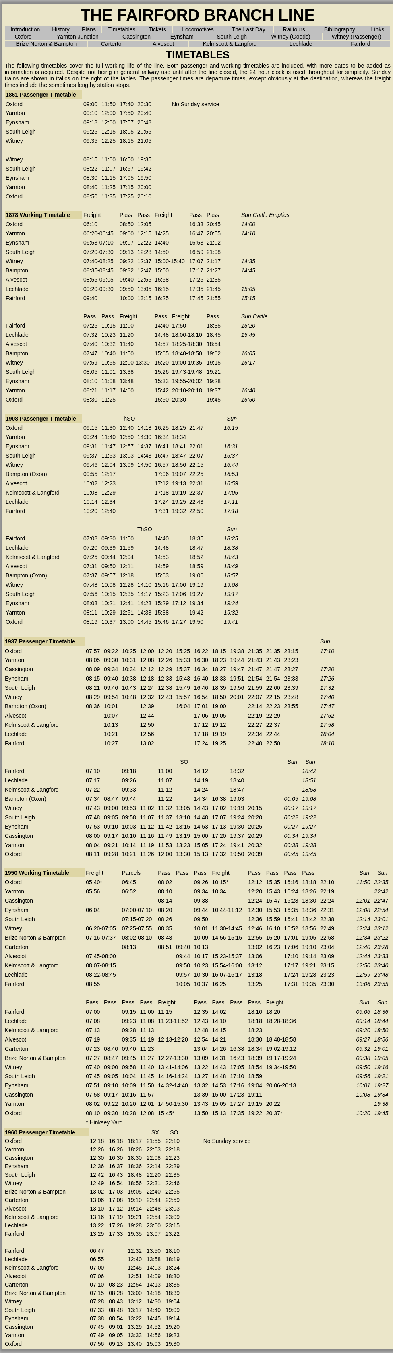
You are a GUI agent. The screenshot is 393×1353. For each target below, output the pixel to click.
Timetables (122, 29)
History (61, 29)
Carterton (112, 44)
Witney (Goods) (290, 36)
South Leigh (232, 36)
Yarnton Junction (78, 36)
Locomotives (198, 29)
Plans (89, 29)
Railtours (294, 29)
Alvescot (163, 44)
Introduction (25, 29)
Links (377, 29)
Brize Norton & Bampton (46, 44)
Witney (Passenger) (356, 36)
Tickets (157, 29)
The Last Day (248, 29)
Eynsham (182, 36)
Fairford (360, 44)
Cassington (136, 36)
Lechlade (301, 44)
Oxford (23, 36)
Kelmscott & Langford (230, 44)
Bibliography (339, 29)
